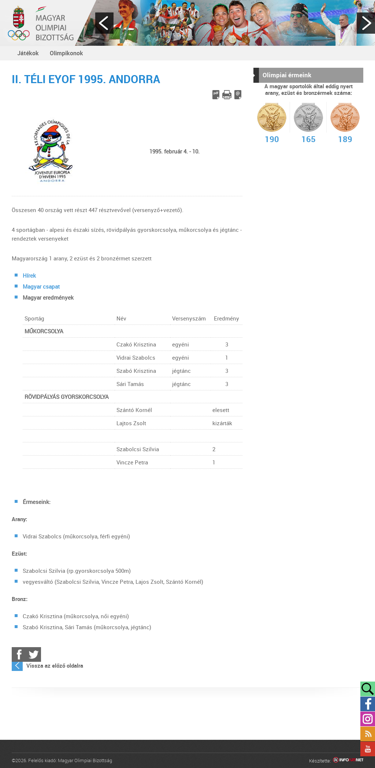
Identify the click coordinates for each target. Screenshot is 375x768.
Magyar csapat (41, 286)
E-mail (237, 94)
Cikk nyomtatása (226, 94)
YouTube (367, 749)
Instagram (367, 719)
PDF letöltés (215, 94)
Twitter (33, 654)
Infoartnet (348, 761)
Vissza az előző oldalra (54, 665)
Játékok (28, 53)
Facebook (19, 654)
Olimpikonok (66, 53)
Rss (367, 734)
